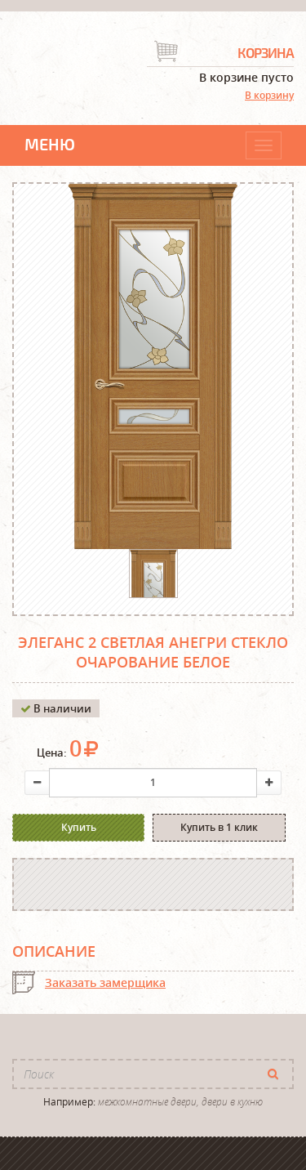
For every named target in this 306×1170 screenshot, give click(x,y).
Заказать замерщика (105, 982)
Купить (78, 827)
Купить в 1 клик (219, 827)
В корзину (269, 95)
